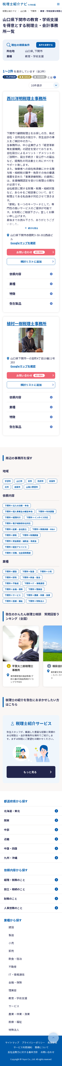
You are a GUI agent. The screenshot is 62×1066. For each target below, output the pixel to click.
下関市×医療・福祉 (14, 601)
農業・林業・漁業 (19, 1014)
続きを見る (33, 228)
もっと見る (30, 772)
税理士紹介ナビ (10, 11)
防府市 (40, 481)
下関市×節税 (11, 535)
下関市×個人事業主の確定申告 (19, 511)
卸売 (11, 951)
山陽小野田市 (32, 487)
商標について (42, 1047)
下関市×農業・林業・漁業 (38, 595)
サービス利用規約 (23, 1047)
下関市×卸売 (11, 577)
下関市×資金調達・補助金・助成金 (21, 541)
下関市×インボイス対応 (37, 517)
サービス (14, 1006)
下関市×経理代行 (13, 517)
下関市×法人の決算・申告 (17, 505)
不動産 (13, 967)
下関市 (33, 11)
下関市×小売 (46, 571)
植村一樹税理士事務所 (26, 323)
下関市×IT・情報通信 (34, 583)
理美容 (13, 990)
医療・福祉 (15, 1022)
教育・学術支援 (18, 998)
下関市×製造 (28, 571)
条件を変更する (46, 44)
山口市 (19, 481)
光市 (7, 487)
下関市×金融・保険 (14, 589)
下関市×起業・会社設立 (16, 529)
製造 (11, 935)
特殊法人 (14, 1030)
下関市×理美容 (35, 589)
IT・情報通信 (16, 974)
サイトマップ (12, 1042)
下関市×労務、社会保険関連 (18, 552)
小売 (11, 943)
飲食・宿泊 (15, 959)
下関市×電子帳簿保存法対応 (18, 523)
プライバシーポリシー (33, 1042)
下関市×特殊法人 (36, 601)
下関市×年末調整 (46, 511)
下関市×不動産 (12, 583)
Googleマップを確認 (23, 243)
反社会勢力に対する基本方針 (23, 1052)
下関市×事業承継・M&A (43, 529)
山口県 (23, 11)
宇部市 (8, 481)
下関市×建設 (11, 571)
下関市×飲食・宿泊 (31, 577)
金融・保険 (15, 982)
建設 (11, 927)
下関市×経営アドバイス (16, 546)
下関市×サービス (13, 595)
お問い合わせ (47, 1052)
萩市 (30, 481)
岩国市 (52, 481)
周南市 (17, 487)
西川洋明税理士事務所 (26, 98)
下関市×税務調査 (30, 535)
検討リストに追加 (31, 261)
